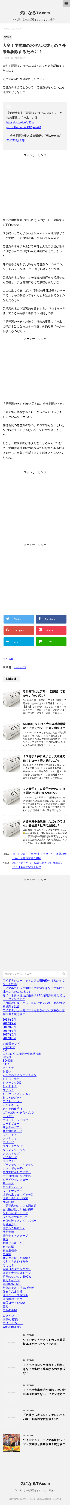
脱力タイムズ (11, 1280)
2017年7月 (9, 1030)
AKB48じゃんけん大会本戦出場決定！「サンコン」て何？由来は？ (44, 726)
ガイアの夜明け (12, 1108)
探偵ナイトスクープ (15, 1235)
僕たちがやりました (15, 1216)
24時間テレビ (11, 1043)
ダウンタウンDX (13, 1146)
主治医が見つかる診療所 (18, 1209)
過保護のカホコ (12, 1299)
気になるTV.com (35, 13)
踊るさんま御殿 (12, 1291)
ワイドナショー (12, 1190)
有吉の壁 (8, 1246)
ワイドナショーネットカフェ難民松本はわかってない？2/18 (44, 1341)
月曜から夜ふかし (14, 1243)
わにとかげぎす (12, 1097)
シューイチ (10, 1134)
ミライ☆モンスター (15, 1179)
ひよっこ (8, 1090)
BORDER (9, 1047)
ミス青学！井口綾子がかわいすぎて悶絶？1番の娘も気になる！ (44, 790)
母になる (8, 1265)
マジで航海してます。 (17, 1172)
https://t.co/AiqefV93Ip (20, 122)
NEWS (9, 659)
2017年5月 (9, 1038)
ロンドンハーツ (12, 1187)
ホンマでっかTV (13, 1168)
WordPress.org (12, 1326)
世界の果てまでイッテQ (18, 1194)
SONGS (8, 1060)
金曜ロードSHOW (14, 1302)
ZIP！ (6, 1064)
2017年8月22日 (16, 140)
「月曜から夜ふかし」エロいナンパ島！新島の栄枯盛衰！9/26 (44, 1417)
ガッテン (8, 1116)
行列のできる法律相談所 (18, 1287)
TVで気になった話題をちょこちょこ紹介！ (35, 1490)
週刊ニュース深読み (15, 1295)
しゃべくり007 (12, 1082)
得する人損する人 (14, 1228)
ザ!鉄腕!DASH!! (12, 1131)
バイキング (10, 1157)
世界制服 (8, 1202)
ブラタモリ (10, 1161)
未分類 (7, 1254)
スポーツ (8, 1142)
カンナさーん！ (12, 1105)
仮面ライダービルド (15, 1213)
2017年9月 (9, 1023)
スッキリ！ (10, 1138)
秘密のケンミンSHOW (17, 1276)
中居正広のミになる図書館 (19, 1205)
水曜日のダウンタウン (17, 1269)
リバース (8, 1183)
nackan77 (20, 667)
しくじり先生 (11, 1078)
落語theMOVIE (12, 1284)
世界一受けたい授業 (15, 1198)
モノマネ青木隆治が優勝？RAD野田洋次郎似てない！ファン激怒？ (44, 1392)
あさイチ (8, 1067)
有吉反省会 (10, 1250)
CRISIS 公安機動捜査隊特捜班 (22, 1053)
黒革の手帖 (10, 1310)
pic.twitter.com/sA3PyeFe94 (23, 127)
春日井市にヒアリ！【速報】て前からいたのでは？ (44, 693)
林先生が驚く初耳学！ (17, 1257)
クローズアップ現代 (15, 1119)
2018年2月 (9, 1019)
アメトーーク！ (12, 1101)
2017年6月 (9, 1034)
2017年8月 (9, 1027)
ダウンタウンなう (14, 1149)
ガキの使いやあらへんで (18, 1112)
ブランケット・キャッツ (18, 1164)
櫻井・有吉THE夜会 (15, 1261)
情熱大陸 (8, 1231)
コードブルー (11, 1123)
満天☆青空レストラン (17, 1272)
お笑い (7, 1071)
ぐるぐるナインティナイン (19, 1075)
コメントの (13, 1323)
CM (5, 1050)
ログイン (8, 1315)
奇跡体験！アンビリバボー (19, 1220)
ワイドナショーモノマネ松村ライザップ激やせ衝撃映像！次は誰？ (44, 1442)
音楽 (5, 1306)
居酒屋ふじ (10, 1224)
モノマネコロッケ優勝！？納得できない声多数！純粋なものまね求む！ (44, 1369)
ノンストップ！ (12, 1153)
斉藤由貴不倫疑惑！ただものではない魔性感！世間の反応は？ (44, 823)
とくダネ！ (10, 1086)
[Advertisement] (35, 188)
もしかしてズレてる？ (17, 1093)
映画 (5, 1239)
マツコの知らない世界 (17, 1175)
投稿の (10, 1319)
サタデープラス (12, 1127)
